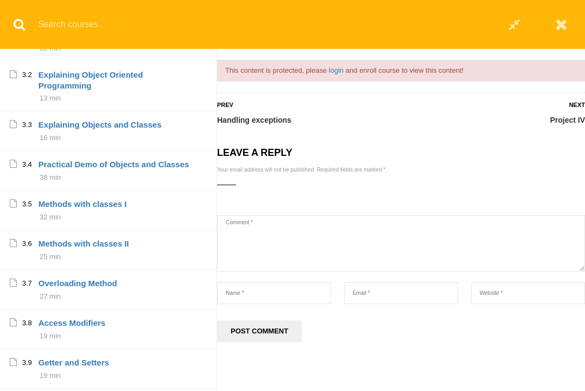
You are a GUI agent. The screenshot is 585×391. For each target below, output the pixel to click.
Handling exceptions (254, 120)
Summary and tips (74, 142)
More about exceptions (83, 62)
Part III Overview (70, 259)
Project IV (567, 120)
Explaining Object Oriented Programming (91, 305)
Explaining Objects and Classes (100, 349)
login (336, 70)
